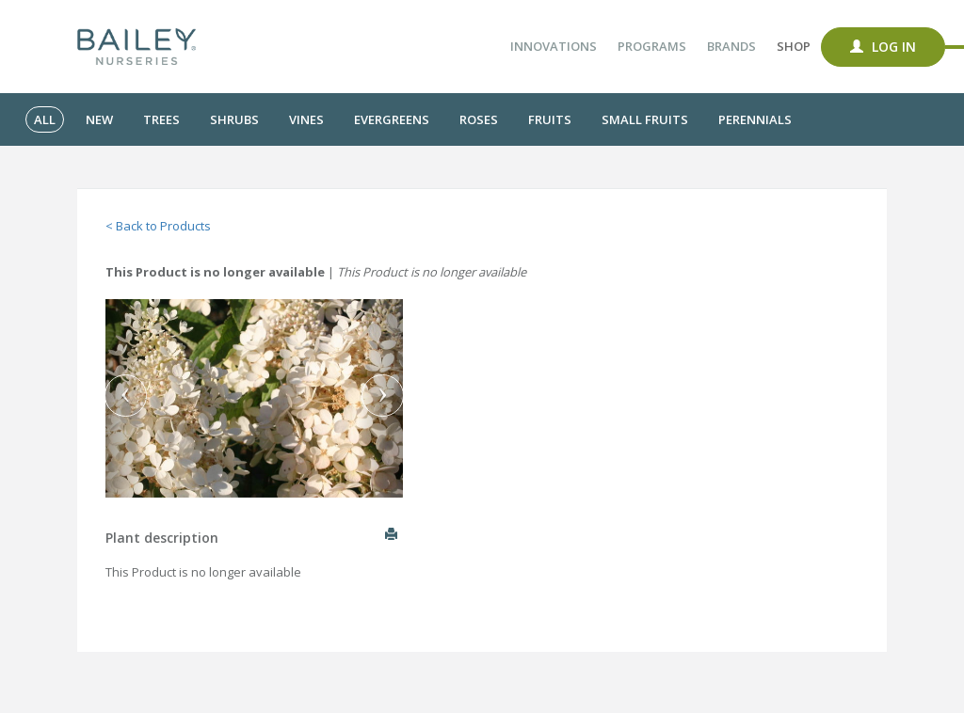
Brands (731, 46)
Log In (883, 46)
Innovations (553, 46)
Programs (652, 46)
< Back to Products (158, 225)
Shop (794, 46)
